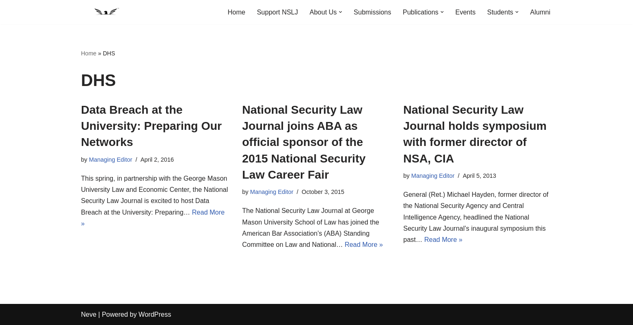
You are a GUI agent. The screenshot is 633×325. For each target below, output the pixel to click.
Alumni (540, 12)
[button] (340, 12)
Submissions (372, 12)
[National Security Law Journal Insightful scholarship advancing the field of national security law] (106, 12)
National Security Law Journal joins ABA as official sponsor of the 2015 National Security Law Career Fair (304, 142)
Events (465, 12)
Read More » (364, 244)
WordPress (154, 314)
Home (236, 12)
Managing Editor (110, 159)
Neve (88, 314)
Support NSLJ (277, 12)
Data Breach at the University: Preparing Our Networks (151, 125)
